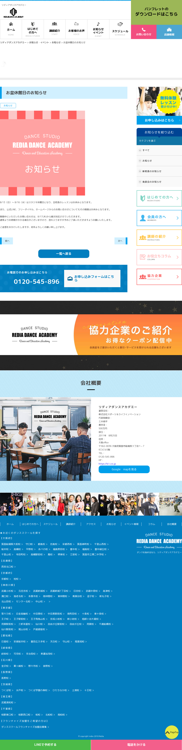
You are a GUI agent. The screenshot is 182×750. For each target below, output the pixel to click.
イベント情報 (131, 524)
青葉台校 (77, 596)
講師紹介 (71, 524)
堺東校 (61, 554)
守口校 (29, 544)
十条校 (85, 613)
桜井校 (5, 549)
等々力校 (6, 613)
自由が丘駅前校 (56, 624)
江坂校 (73, 554)
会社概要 (172, 524)
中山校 (39, 601)
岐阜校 (5, 653)
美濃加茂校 (47, 653)
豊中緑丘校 (100, 549)
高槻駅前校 (37, 554)
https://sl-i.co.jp (107, 463)
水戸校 (19, 690)
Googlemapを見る (124, 469)
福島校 (85, 549)
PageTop (174, 732)
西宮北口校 (7, 566)
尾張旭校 (79, 641)
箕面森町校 (83, 544)
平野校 (29, 549)
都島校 (41, 544)
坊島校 (53, 544)
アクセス (91, 524)
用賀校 (90, 624)
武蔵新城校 (39, 590)
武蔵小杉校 (7, 590)
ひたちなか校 (60, 690)
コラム (151, 524)
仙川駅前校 (7, 629)
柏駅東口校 (7, 714)
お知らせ (147, 160)
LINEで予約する (45, 745)
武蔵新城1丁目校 (59, 590)
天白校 (53, 641)
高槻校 (17, 549)
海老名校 (18, 596)
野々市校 (33, 666)
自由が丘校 (75, 624)
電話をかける (136, 745)
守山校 (66, 641)
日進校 (5, 641)
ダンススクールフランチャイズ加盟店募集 (24, 726)
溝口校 (5, 596)
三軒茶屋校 (24, 624)
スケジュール (50, 524)
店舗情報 (169, 32)
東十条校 (99, 613)
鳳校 (50, 554)
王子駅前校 (20, 619)
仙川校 (39, 624)
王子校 (5, 619)
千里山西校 (100, 544)
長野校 (5, 678)
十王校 (88, 690)
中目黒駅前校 (55, 613)
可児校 (17, 653)
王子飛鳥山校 (38, 619)
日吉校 (77, 590)
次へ (120, 240)
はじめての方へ (30, 524)
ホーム (10, 524)
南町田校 (72, 613)
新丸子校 (104, 596)
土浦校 (75, 690)
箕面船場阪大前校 (10, 544)
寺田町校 (21, 554)
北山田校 (6, 601)
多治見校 (31, 653)
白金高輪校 (22, 613)
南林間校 (48, 596)
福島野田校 (59, 549)
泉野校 (46, 666)
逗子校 (90, 596)
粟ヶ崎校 (18, 666)
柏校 (38, 714)
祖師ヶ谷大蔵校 (90, 619)
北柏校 (49, 714)
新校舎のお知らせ (152, 171)
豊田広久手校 (38, 641)
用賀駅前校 (7, 624)
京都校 (5, 578)
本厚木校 (33, 596)
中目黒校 (38, 613)
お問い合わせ (143, 31)
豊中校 (73, 549)
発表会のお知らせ (152, 181)
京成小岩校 (56, 619)
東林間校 (62, 596)
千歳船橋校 (105, 624)
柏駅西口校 (24, 714)
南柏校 (61, 714)
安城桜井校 (20, 641)
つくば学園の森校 (37, 690)
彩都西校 (67, 544)
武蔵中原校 (92, 590)
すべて (146, 150)
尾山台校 (23, 629)
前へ (7, 240)
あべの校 (43, 549)
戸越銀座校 (39, 629)
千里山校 (6, 554)
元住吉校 (23, 590)
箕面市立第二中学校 (93, 554)
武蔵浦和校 (7, 702)
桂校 (16, 578)
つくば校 (6, 690)
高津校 (106, 590)
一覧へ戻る (63, 254)
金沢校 (5, 666)
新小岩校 (72, 619)
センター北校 (23, 601)
